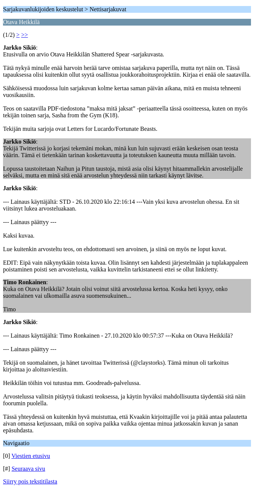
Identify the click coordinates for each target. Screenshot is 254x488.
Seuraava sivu (28, 468)
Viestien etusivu (30, 456)
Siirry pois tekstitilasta (30, 481)
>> (24, 35)
